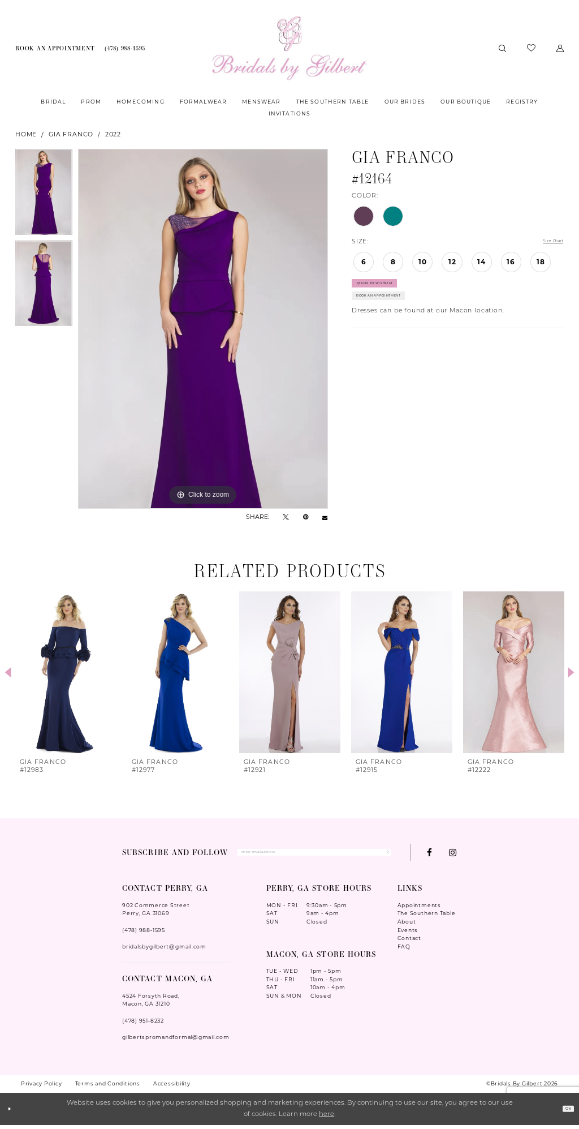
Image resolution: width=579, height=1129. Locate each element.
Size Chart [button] (546, 242)
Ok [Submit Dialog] (563, 1113)
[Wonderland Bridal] (289, 48)
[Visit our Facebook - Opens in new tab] (429, 854)
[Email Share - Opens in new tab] (325, 517)
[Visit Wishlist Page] (531, 48)
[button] (560, 47)
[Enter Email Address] (314, 854)
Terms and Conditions (107, 1087)
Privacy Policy (41, 1087)
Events (407, 934)
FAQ (404, 950)
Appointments (419, 909)
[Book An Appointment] (55, 48)
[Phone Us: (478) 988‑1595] (125, 48)
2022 (113, 134)
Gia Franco (71, 134)
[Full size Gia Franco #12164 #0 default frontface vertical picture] (203, 328)
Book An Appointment (400, 311)
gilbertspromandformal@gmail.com (176, 1041)
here (326, 1118)
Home (26, 134)
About (406, 925)
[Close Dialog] (13, 1113)
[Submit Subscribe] (382, 854)
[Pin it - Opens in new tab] (306, 517)
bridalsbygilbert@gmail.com (164, 950)
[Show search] (503, 47)
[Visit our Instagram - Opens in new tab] (452, 854)
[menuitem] (55, 48)
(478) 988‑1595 (143, 934)
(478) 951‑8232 (143, 1024)
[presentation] (65, 672)
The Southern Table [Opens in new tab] (426, 918)
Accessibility (172, 1087)
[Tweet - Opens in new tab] (286, 517)
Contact (409, 942)
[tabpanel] (43, 195)
